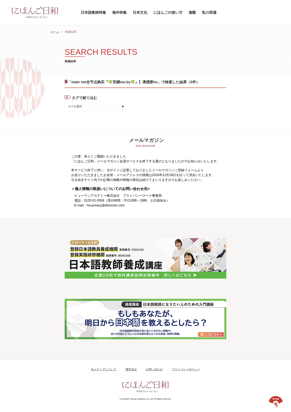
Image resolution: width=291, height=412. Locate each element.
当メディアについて (103, 369)
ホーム (55, 31)
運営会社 (131, 369)
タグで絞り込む (84, 98)
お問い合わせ (154, 369)
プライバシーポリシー (186, 369)
